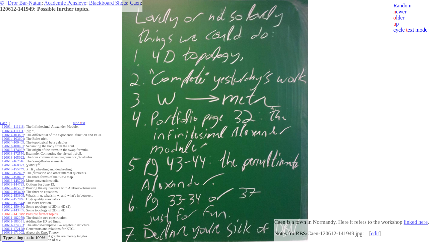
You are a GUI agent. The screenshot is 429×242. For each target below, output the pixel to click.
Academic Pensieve (65, 3)
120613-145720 (13, 181)
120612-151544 (13, 203)
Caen (135, 3)
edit (375, 233)
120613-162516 (13, 161)
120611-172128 (13, 229)
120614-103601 (13, 138)
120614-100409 (13, 142)
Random (402, 5)
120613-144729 (13, 184)
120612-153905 (13, 195)
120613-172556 (13, 153)
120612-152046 (13, 199)
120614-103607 (13, 135)
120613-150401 (13, 177)
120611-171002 (13, 232)
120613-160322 (13, 165)
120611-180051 (13, 221)
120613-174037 (13, 150)
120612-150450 (13, 206)
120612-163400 (13, 192)
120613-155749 (13, 169)
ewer (400, 11)
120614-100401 (13, 146)
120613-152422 (13, 173)
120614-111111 (12, 131)
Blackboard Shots (108, 3)
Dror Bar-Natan (25, 3)
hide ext (79, 123)
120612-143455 (13, 210)
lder (399, 18)
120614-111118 (12, 126)
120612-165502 (13, 188)
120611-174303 (13, 225)
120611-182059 (13, 217)
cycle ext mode (410, 30)
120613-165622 (13, 157)
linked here (416, 222)
